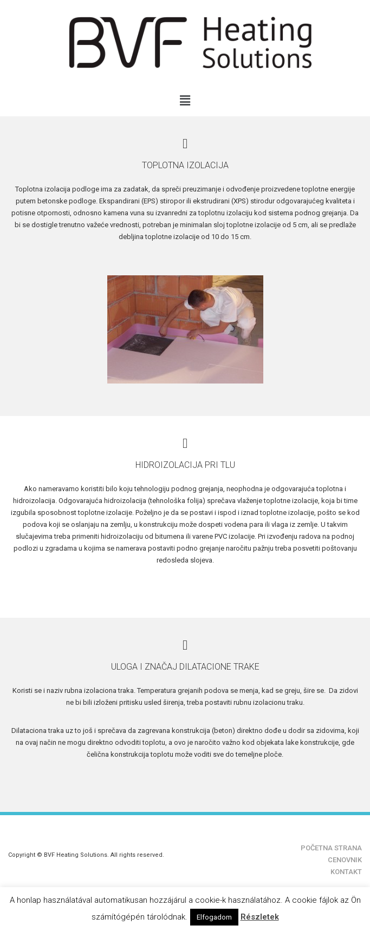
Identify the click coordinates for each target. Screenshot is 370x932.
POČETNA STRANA (331, 848)
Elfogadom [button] (214, 917)
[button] (185, 100)
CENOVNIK (345, 860)
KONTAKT (346, 872)
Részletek (260, 917)
